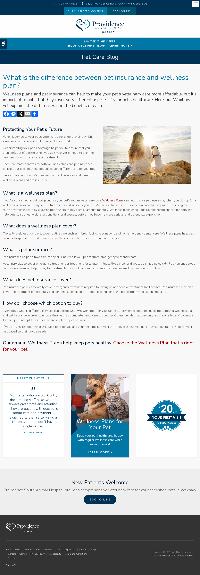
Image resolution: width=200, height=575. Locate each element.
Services (48, 549)
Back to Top (12, 565)
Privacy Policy (37, 553)
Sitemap (12, 558)
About (17, 549)
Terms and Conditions (76, 553)
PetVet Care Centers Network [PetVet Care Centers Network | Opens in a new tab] (178, 555)
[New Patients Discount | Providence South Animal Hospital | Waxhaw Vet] (166, 415)
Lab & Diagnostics (65, 549)
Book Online (121, 11)
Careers (12, 553)
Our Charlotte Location (84, 11)
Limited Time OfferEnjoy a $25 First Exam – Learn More (98, 44)
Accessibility (54, 553)
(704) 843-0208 (68, 3)
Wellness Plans (112, 200)
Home (9, 549)
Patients (83, 549)
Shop (93, 549)
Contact (23, 553)
